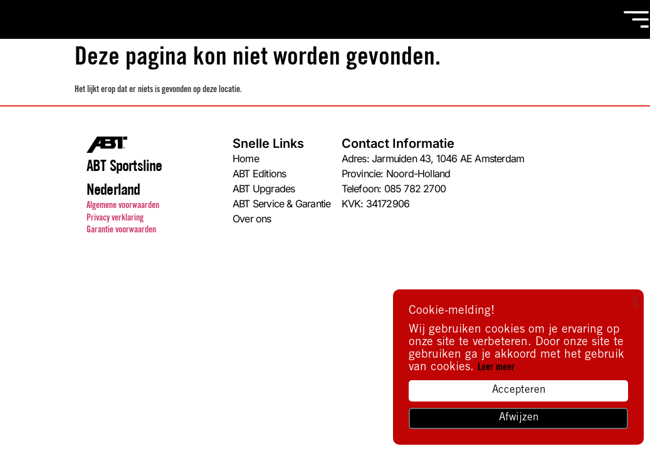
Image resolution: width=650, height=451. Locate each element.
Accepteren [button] (518, 390)
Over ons (252, 218)
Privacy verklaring (115, 218)
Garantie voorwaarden (121, 230)
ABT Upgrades (264, 188)
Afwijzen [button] (518, 418)
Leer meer (496, 368)
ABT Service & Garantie (281, 203)
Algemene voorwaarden (122, 206)
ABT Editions (259, 173)
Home (246, 158)
